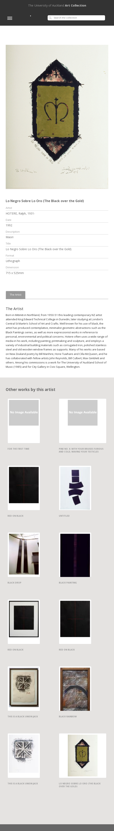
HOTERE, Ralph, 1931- (20, 213)
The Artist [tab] (15, 294)
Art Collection (57, 5)
